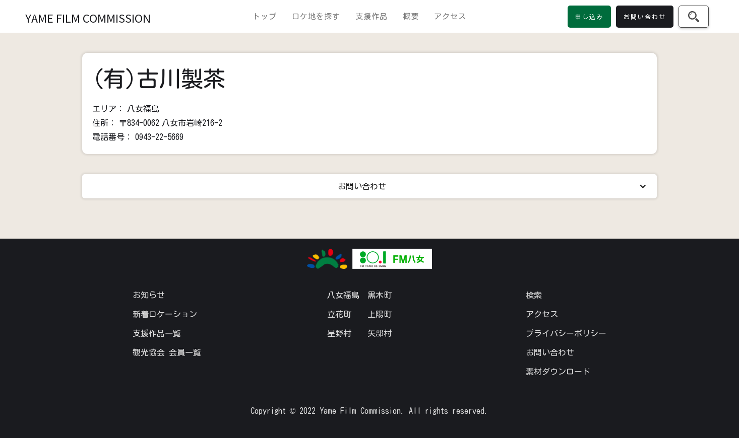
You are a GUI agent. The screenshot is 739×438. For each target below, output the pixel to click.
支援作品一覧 (157, 333)
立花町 (339, 314)
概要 (411, 16)
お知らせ (149, 295)
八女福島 (343, 295)
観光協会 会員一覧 (167, 352)
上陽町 (379, 314)
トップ (265, 16)
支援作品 (371, 16)
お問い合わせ (550, 352)
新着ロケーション (165, 314)
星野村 (339, 333)
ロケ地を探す (316, 16)
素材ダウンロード (558, 372)
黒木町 (379, 295)
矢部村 (379, 333)
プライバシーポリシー (566, 333)
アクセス (450, 16)
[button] (369, 186)
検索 (534, 295)
